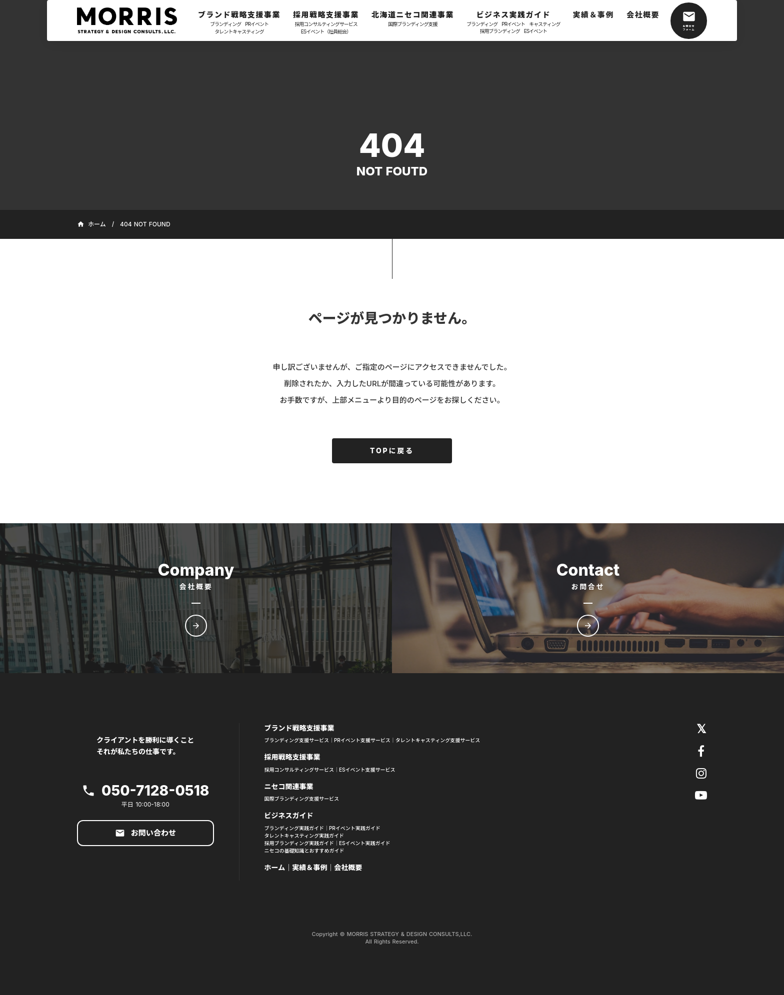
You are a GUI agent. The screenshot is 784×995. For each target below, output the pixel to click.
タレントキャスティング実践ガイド (304, 836)
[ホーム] (132, 20)
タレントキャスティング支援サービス (438, 740)
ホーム (275, 867)
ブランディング (225, 24)
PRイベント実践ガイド (354, 828)
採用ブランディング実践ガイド (299, 843)
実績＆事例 (309, 867)
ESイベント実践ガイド (364, 843)
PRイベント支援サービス (362, 740)
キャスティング (544, 24)
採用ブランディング (500, 31)
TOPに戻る (392, 450)
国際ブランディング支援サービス (301, 799)
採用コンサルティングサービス (325, 24)
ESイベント (535, 31)
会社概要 (348, 867)
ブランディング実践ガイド (294, 828)
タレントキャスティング (239, 31)
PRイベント (256, 24)
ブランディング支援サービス (296, 740)
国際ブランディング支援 (412, 24)
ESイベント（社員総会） (326, 31)
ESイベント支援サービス (367, 770)
